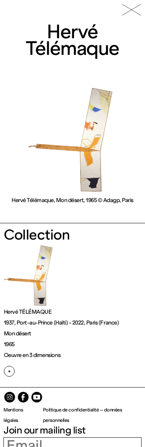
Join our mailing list (44, 430)
